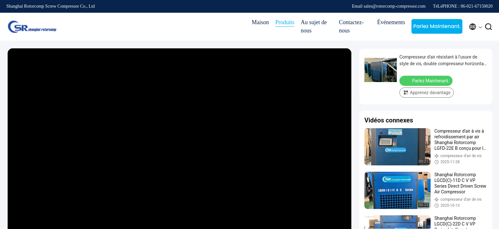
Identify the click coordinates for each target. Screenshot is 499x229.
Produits (284, 22)
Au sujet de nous (314, 26)
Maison (260, 22)
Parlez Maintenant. (436, 26)
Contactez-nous (351, 26)
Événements (391, 22)
